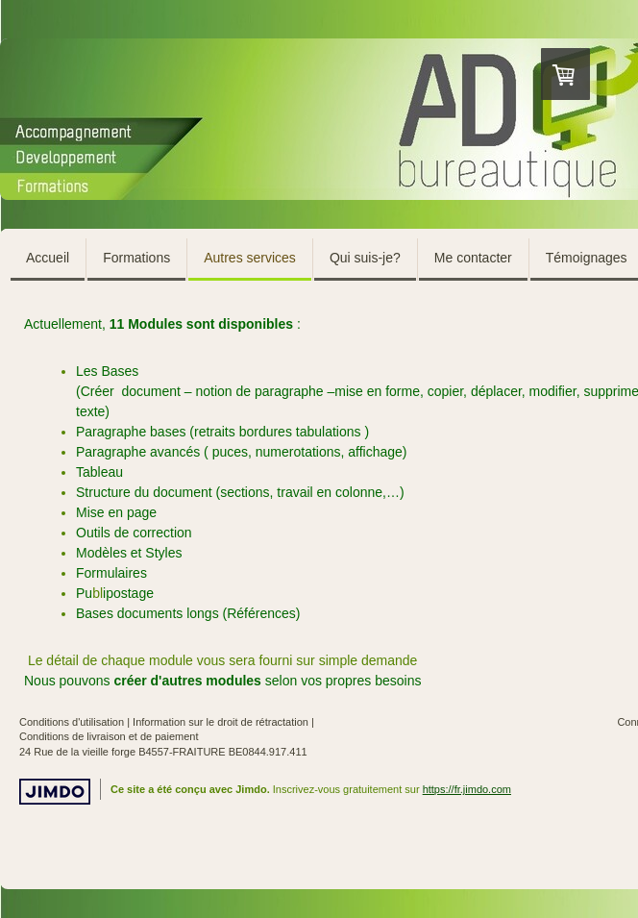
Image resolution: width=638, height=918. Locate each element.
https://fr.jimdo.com (467, 789)
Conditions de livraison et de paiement (109, 736)
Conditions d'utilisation (71, 722)
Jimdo (54, 792)
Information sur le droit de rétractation (220, 722)
